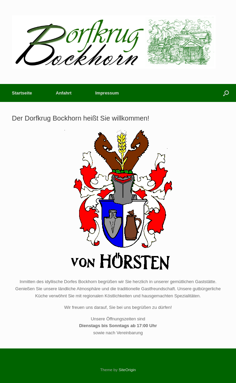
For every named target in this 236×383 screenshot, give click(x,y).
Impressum (107, 92)
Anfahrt (63, 92)
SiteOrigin (127, 370)
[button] (226, 93)
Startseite (22, 92)
